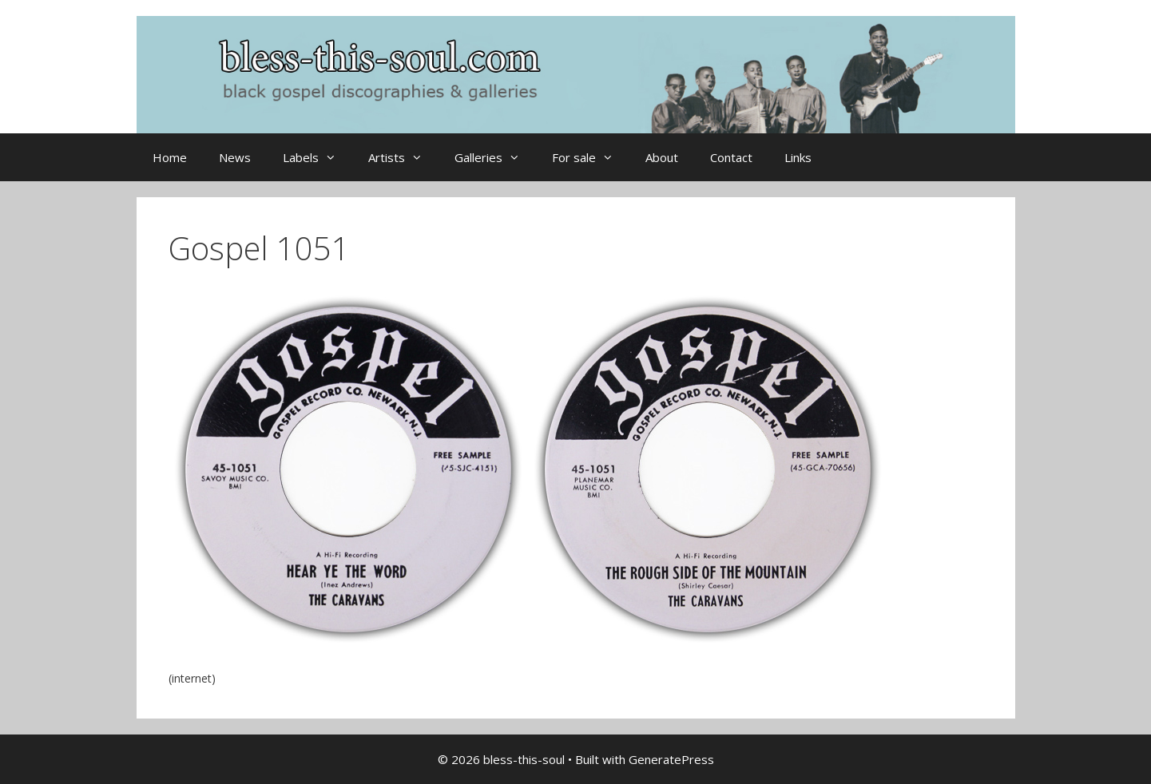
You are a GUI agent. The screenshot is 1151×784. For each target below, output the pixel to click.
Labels (317, 157)
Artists (403, 157)
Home (170, 157)
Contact (731, 157)
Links (798, 157)
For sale (590, 157)
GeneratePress (671, 759)
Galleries (495, 157)
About (661, 157)
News (235, 157)
